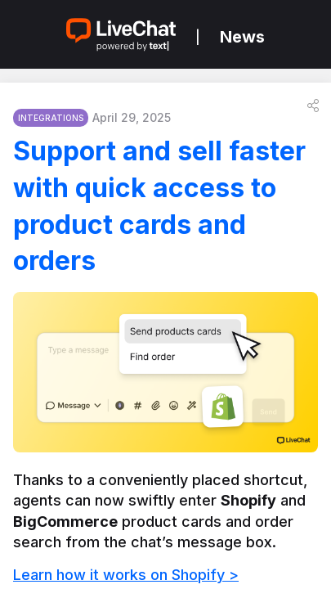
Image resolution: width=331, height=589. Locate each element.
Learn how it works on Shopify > (126, 574)
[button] (313, 105)
